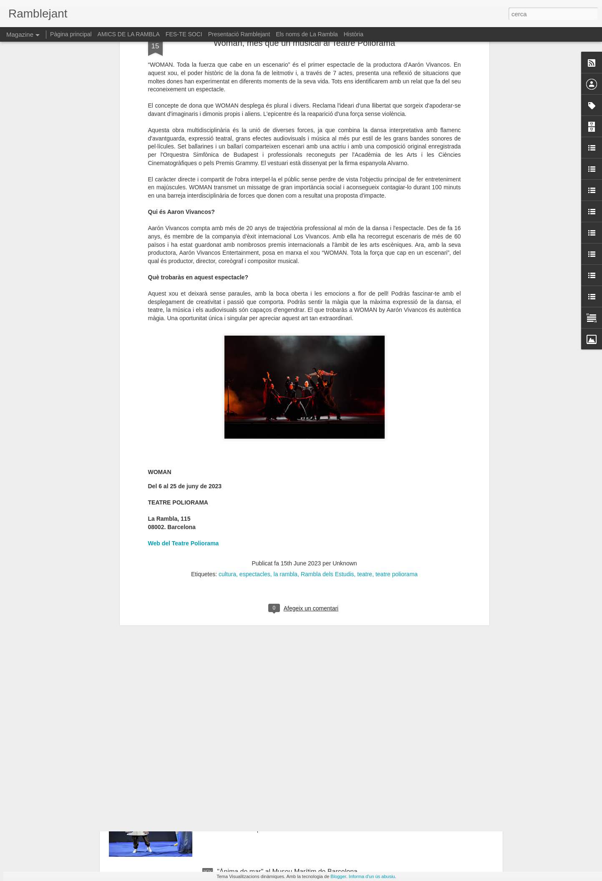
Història (353, 34)
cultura (227, 375)
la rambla (286, 375)
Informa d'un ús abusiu (372, 876)
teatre (364, 375)
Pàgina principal (71, 34)
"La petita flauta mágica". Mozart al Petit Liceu (285, 777)
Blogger (338, 876)
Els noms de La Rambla (307, 34)
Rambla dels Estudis (327, 375)
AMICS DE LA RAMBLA (129, 34)
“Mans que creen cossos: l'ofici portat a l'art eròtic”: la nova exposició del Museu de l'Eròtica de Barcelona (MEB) (295, 595)
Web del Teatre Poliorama (183, 344)
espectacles (254, 375)
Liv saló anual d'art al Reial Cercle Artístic (278, 682)
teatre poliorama (396, 375)
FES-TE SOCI (184, 34)
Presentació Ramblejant (239, 34)
